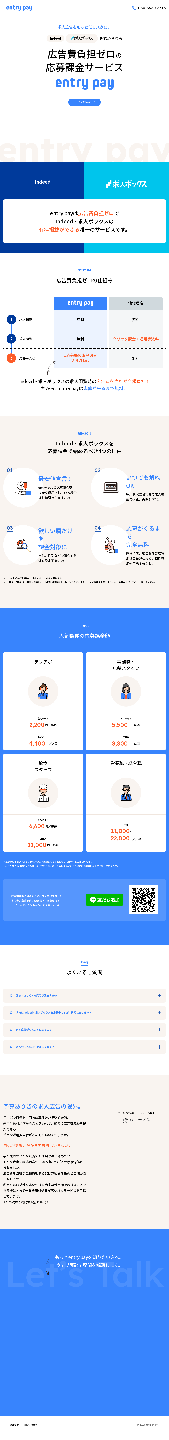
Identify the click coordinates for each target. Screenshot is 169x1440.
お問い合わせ (31, 1431)
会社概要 (14, 1431)
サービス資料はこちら (84, 101)
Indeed (55, 38)
